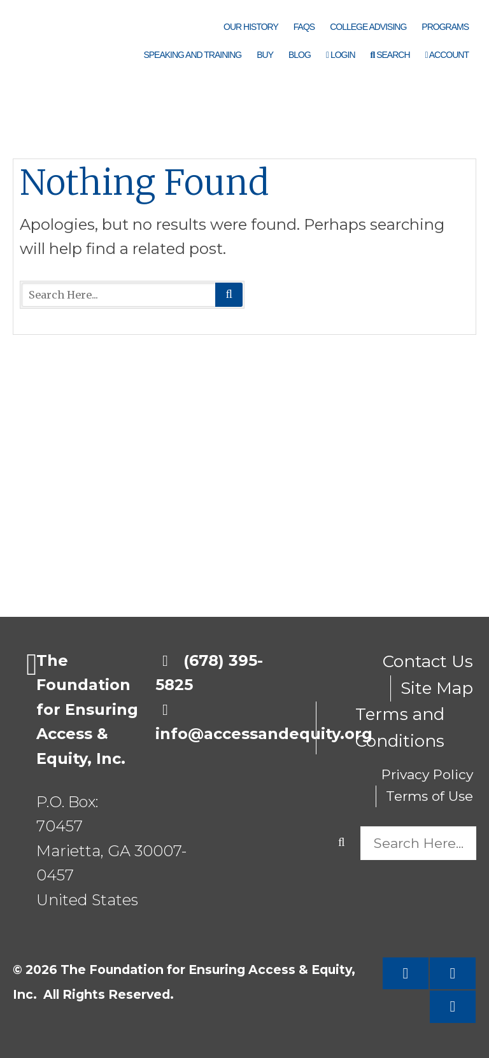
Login (340, 55)
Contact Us (428, 661)
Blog (299, 55)
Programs (445, 27)
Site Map (436, 688)
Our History (250, 27)
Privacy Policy (427, 774)
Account (447, 55)
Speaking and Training (192, 55)
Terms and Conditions (399, 727)
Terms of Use (429, 796)
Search (390, 55)
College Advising (368, 27)
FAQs (304, 27)
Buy (265, 55)
